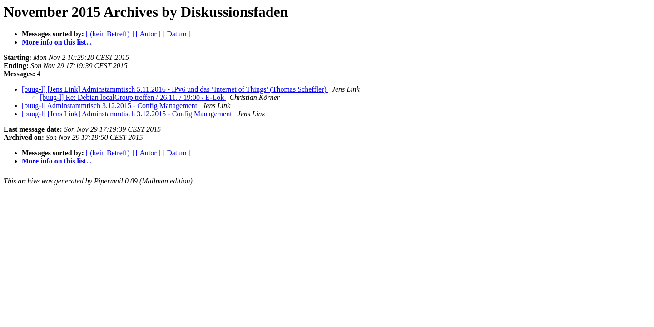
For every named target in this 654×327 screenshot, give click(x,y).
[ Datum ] (177, 34)
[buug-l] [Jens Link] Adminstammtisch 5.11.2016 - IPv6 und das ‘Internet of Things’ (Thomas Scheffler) (175, 89)
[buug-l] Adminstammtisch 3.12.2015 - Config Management (110, 105)
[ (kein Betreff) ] (110, 34)
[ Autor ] (148, 34)
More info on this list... (57, 42)
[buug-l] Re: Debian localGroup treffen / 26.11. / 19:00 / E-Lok (133, 97)
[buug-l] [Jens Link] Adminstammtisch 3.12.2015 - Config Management (128, 114)
